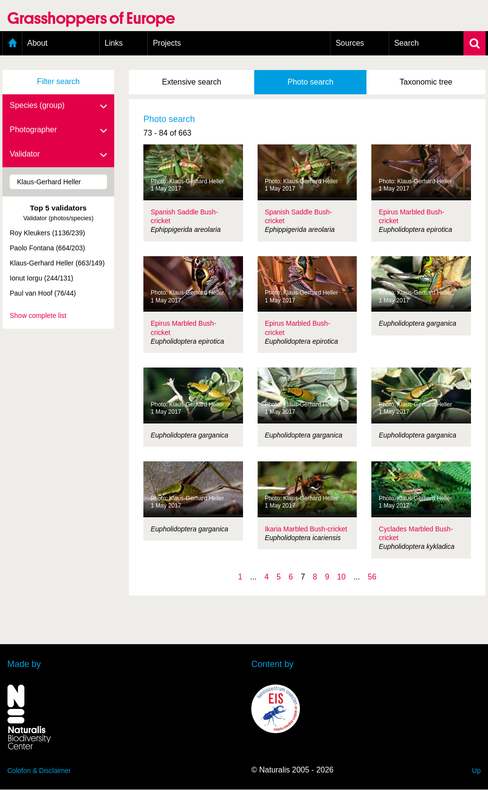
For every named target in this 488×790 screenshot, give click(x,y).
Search (406, 43)
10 (341, 577)
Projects (167, 43)
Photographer (58, 130)
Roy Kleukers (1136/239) (47, 232)
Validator (58, 154)
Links (113, 43)
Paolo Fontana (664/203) (47, 248)
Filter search (58, 81)
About (37, 43)
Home (12, 43)
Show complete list (38, 315)
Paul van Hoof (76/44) (43, 293)
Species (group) (58, 106)
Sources (349, 43)
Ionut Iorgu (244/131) (41, 278)
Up (476, 770)
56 (372, 577)
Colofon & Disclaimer (39, 770)
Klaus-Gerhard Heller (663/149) (57, 263)
